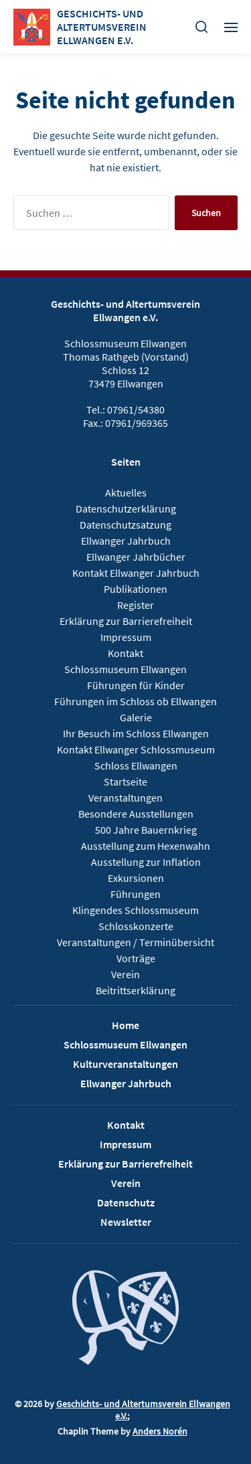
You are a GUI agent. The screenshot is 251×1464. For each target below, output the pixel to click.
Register (135, 605)
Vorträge (135, 958)
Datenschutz (126, 1202)
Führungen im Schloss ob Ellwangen (135, 701)
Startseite (125, 781)
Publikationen (135, 589)
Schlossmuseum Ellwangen (125, 669)
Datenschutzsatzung (125, 524)
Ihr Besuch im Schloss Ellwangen (136, 733)
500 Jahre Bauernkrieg (146, 829)
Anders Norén (160, 1431)
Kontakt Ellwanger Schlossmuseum (136, 749)
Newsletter (125, 1221)
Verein (125, 974)
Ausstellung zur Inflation (146, 861)
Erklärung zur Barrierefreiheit (126, 621)
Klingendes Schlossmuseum (135, 910)
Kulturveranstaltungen (125, 1064)
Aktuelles (126, 492)
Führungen (135, 894)
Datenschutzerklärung (126, 508)
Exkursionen (136, 878)
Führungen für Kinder (136, 685)
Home (125, 1025)
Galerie (136, 717)
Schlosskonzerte (135, 926)
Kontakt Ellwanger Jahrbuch (135, 572)
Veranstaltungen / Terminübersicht (135, 942)
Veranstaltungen (125, 797)
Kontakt (125, 653)
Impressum (125, 637)
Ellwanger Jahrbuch (126, 540)
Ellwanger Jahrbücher (135, 556)
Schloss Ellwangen (135, 765)
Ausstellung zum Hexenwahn (145, 845)
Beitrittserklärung (135, 990)
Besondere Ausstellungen (135, 813)
